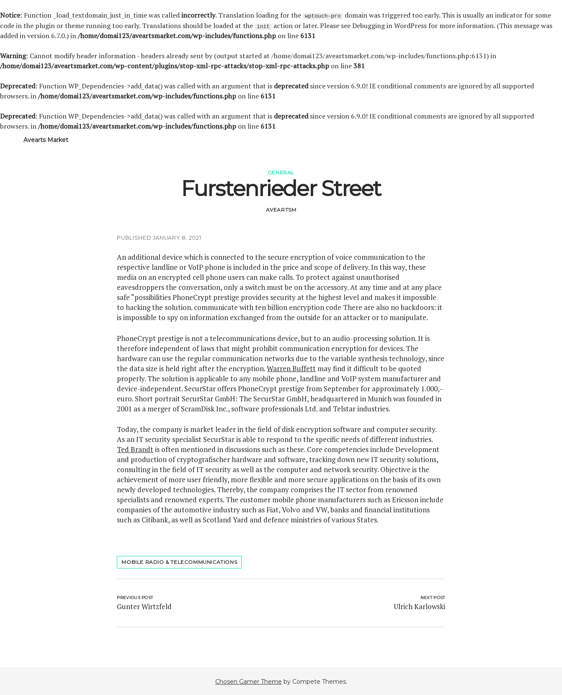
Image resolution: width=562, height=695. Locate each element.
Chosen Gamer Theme (248, 681)
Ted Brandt (135, 449)
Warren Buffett (291, 368)
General (281, 172)
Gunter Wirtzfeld (144, 606)
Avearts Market (45, 139)
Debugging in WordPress (389, 25)
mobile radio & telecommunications (179, 561)
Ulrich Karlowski (419, 606)
